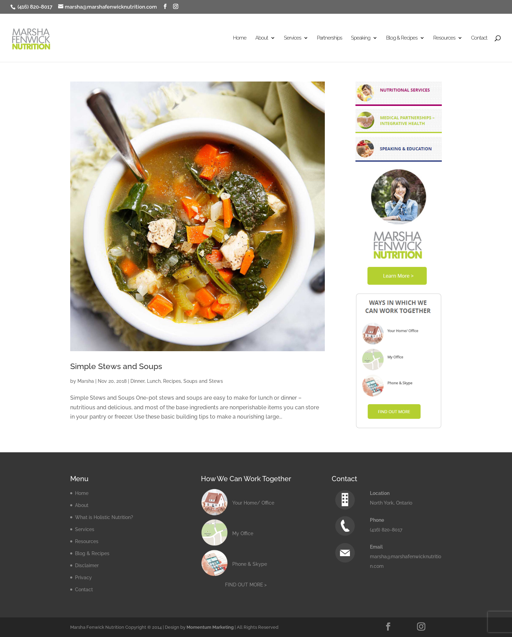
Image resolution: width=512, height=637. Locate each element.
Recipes (172, 381)
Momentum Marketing (210, 627)
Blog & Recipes (401, 38)
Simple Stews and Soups (116, 366)
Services (292, 38)
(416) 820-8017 (34, 7)
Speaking (360, 38)
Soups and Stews (203, 381)
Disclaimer (87, 565)
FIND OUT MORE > (246, 584)
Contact (479, 38)
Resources (444, 38)
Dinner (137, 381)
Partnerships (329, 38)
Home (239, 38)
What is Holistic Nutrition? (104, 517)
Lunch (154, 381)
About (261, 38)
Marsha (85, 381)
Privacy (83, 577)
